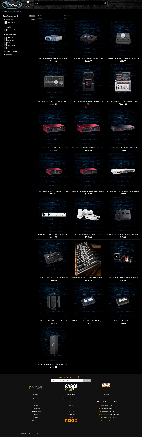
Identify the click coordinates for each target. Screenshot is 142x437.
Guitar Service (36, 421)
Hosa (9, 42)
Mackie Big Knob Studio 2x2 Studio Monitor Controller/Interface (59, 101)
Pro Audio (4, 11)
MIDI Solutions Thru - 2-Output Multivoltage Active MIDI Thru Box (94, 321)
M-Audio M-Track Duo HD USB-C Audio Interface (54, 277)
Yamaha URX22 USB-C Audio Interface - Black (88, 58)
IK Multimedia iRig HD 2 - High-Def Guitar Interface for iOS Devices (60, 364)
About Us (35, 398)
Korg (9, 48)
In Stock (11, 22)
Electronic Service (36, 424)
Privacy (71, 408)
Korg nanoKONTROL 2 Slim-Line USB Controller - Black (90, 277)
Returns (71, 405)
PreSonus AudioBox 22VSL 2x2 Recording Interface (54, 58)
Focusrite (10, 40)
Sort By (40, 15)
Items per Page (68, 15)
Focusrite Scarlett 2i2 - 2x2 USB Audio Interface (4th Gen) (90, 191)
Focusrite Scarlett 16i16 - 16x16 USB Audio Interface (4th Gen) (58, 148)
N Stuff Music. (26, 433)
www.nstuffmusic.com (108, 411)
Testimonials (71, 414)
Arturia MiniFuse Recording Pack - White (88, 234)
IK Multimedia (12, 45)
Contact (35, 402)
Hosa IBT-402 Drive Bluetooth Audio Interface (123, 277)
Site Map (71, 417)
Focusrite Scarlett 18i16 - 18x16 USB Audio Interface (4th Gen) (92, 148)
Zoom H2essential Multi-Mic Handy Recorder (88, 101)
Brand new (11, 30)
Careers (35, 405)
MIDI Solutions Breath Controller (123, 321)
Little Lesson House (35, 411)
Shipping (71, 402)
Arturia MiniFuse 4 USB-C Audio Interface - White (54, 234)
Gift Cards (71, 411)
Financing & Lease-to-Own (71, 398)
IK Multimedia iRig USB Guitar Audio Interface (54, 321)
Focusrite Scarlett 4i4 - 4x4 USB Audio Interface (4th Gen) (56, 191)
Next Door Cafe (35, 408)
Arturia (10, 37)
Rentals (36, 414)
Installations (35, 417)
